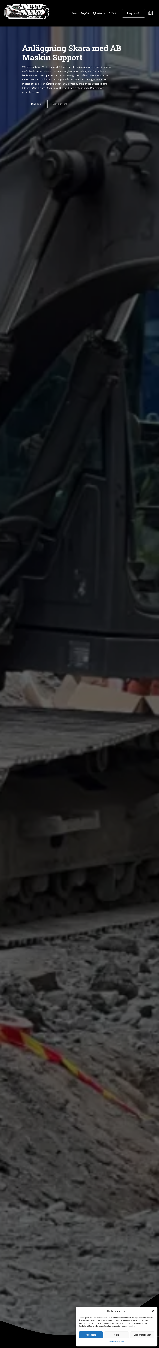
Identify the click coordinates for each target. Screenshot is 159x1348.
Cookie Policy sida (116, 1342)
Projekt (85, 13)
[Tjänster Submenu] (103, 13)
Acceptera (91, 1335)
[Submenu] (152, 13)
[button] (152, 1311)
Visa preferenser (142, 1335)
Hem (74, 13)
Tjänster (97, 13)
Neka (116, 1335)
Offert (112, 13)
